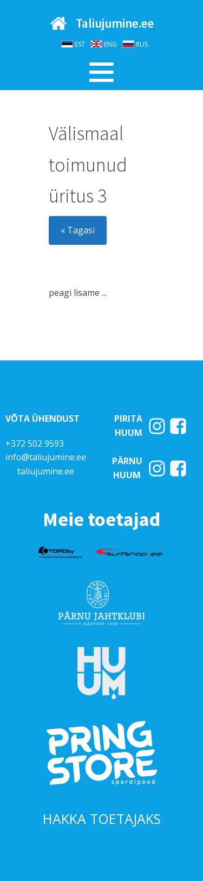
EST (80, 44)
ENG (110, 44)
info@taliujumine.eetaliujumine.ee (45, 464)
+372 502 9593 (34, 443)
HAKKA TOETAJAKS (102, 818)
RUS (142, 44)
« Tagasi (78, 230)
